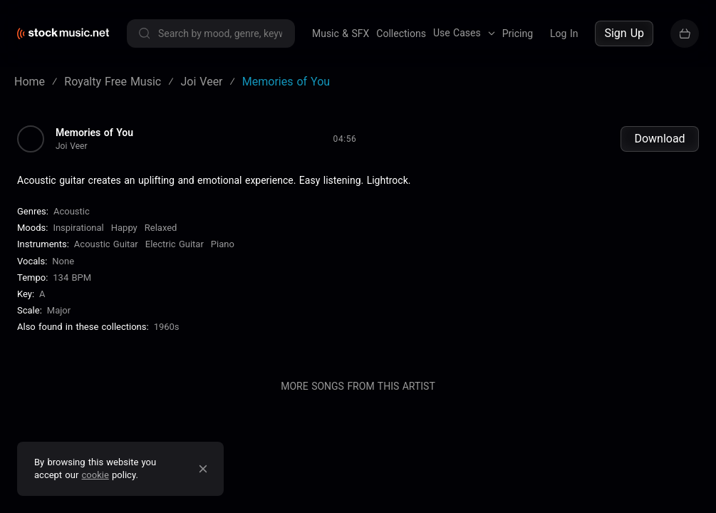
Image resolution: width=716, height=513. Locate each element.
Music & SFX (340, 33)
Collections (401, 33)
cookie (95, 475)
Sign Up (624, 33)
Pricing (517, 33)
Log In (564, 33)
